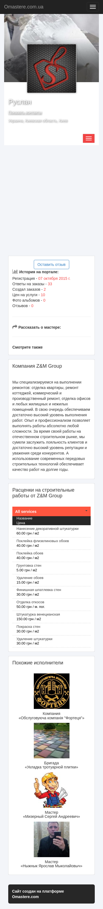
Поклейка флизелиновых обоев (42, 541)
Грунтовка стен (28, 565)
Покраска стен (28, 627)
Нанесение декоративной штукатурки (47, 529)
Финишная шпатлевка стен (38, 590)
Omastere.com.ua (23, 7)
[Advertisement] (51, 200)
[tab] (51, 511)
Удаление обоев (29, 578)
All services (26, 511)
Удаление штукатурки (34, 639)
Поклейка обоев (29, 553)
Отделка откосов (30, 602)
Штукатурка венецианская (38, 614)
